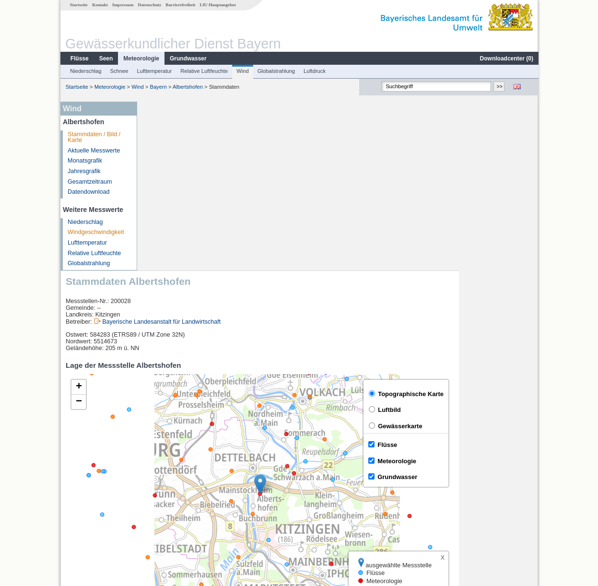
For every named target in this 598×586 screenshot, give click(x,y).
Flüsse (79, 58)
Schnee (119, 71)
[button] (339, 315)
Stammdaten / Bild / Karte (93, 137)
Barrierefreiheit (180, 4)
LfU (525, 440)
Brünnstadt (165, 508)
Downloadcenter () (506, 58)
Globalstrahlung (275, 71)
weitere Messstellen (183, 519)
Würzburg (163, 476)
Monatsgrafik (84, 160)
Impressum (122, 4)
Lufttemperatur (153, 71)
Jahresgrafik (83, 171)
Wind (242, 71)
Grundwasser (187, 58)
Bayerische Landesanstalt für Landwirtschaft (240, 153)
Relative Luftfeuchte (203, 71)
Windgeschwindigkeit (95, 232)
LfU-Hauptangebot (217, 4)
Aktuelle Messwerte (93, 150)
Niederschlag (85, 71)
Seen (106, 58)
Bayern (157, 87)
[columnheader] (187, 466)
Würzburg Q (167, 487)
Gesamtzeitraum (89, 181)
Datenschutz (149, 4)
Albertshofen (187, 87)
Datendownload (88, 191)
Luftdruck (314, 71)
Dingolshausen (170, 497)
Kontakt (99, 4)
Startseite (78, 4)
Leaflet (508, 440)
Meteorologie (141, 58)
